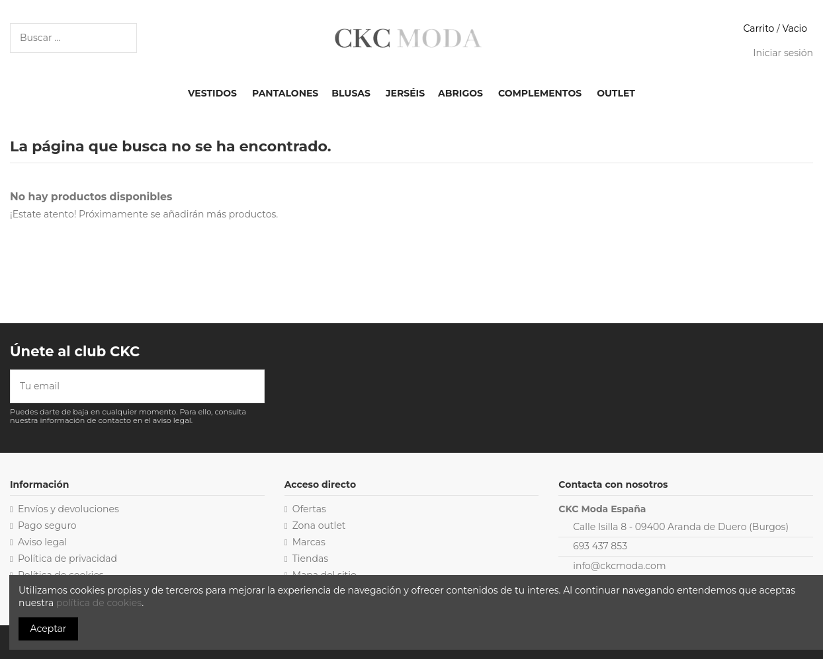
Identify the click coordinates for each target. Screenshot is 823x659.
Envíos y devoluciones (68, 509)
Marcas (308, 542)
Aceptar (48, 629)
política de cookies (99, 603)
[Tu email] (128, 386)
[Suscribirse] (254, 386)
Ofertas (309, 509)
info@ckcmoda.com (619, 566)
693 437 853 (600, 546)
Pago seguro (47, 525)
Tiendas (310, 558)
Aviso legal (42, 542)
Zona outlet (319, 525)
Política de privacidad (67, 558)
